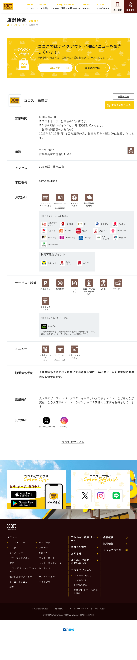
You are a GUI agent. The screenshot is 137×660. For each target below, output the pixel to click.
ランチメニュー (47, 576)
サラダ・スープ (47, 558)
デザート (14, 563)
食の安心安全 (80, 585)
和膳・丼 (43, 553)
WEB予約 (55, 68)
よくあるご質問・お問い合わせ (65, 6)
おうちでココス (112, 550)
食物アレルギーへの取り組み (86, 591)
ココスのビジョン (101, 6)
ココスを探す (42, 6)
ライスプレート (17, 553)
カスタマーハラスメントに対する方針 (87, 608)
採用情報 (130, 10)
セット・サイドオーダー (51, 563)
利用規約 (59, 608)
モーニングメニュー (20, 582)
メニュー (30, 6)
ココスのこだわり (83, 575)
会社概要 (117, 10)
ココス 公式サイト (73, 442)
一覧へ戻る (123, 96)
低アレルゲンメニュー (21, 576)
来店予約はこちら (121, 105)
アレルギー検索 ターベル (83, 539)
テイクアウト (46, 582)
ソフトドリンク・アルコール (23, 570)
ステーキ (43, 547)
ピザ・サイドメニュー (21, 558)
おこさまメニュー (48, 568)
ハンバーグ (44, 542)
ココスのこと (80, 580)
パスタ (13, 547)
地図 (130, 150)
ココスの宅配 (92, 68)
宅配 (12, 587)
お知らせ (86, 6)
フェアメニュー (17, 542)
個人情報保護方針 (40, 608)
